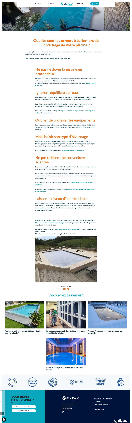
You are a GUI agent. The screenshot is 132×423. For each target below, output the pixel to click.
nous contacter (23, 410)
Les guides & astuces (101, 404)
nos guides (62, 229)
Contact (83, 6)
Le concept (97, 401)
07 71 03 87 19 (67, 408)
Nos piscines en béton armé (103, 398)
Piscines (35, 6)
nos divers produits (75, 229)
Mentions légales (99, 409)
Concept (48, 6)
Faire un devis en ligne (23, 407)
